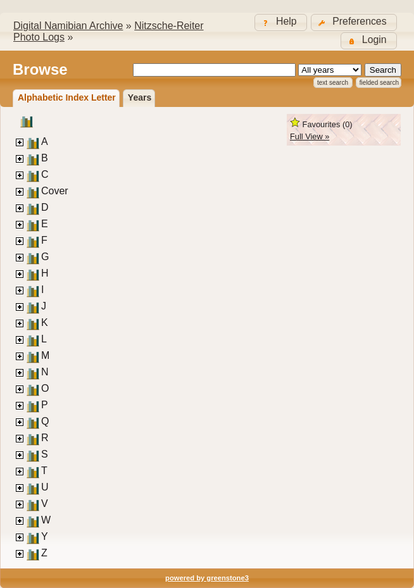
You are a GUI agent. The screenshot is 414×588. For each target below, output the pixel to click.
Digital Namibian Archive (68, 25)
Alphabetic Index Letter (67, 97)
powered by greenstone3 (207, 578)
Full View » (309, 136)
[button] (354, 22)
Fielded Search (379, 82)
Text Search (332, 82)
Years (139, 97)
